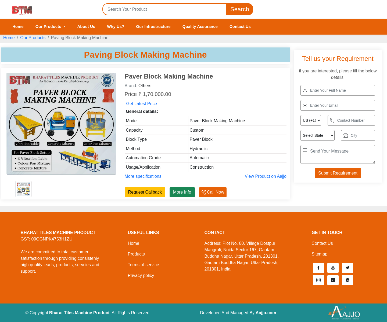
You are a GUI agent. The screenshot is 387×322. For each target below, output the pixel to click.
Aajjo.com (266, 312)
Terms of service (143, 264)
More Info (182, 192)
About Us (86, 26)
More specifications (143, 176)
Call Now (213, 192)
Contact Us (240, 26)
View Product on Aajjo (265, 176)
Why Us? (115, 26)
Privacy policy (141, 275)
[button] (318, 268)
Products (136, 254)
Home (18, 26)
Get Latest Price (141, 103)
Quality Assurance (200, 26)
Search (239, 9)
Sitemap (320, 254)
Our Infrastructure (153, 26)
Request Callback (145, 192)
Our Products (32, 37)
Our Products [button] (48, 26)
